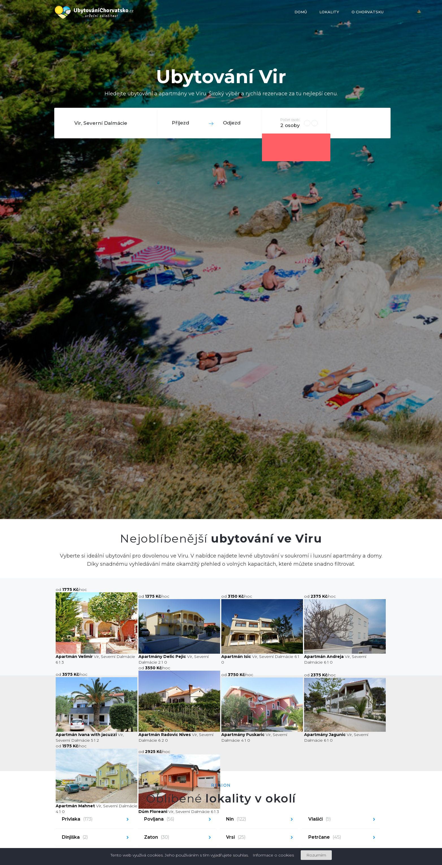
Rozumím (316, 855)
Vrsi (236, 837)
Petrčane (324, 837)
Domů (300, 12)
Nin (236, 819)
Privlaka (77, 819)
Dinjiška (75, 837)
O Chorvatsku (367, 12)
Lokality (329, 12)
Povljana (159, 819)
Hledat (358, 123)
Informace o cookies (273, 855)
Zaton (156, 837)
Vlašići (319, 819)
